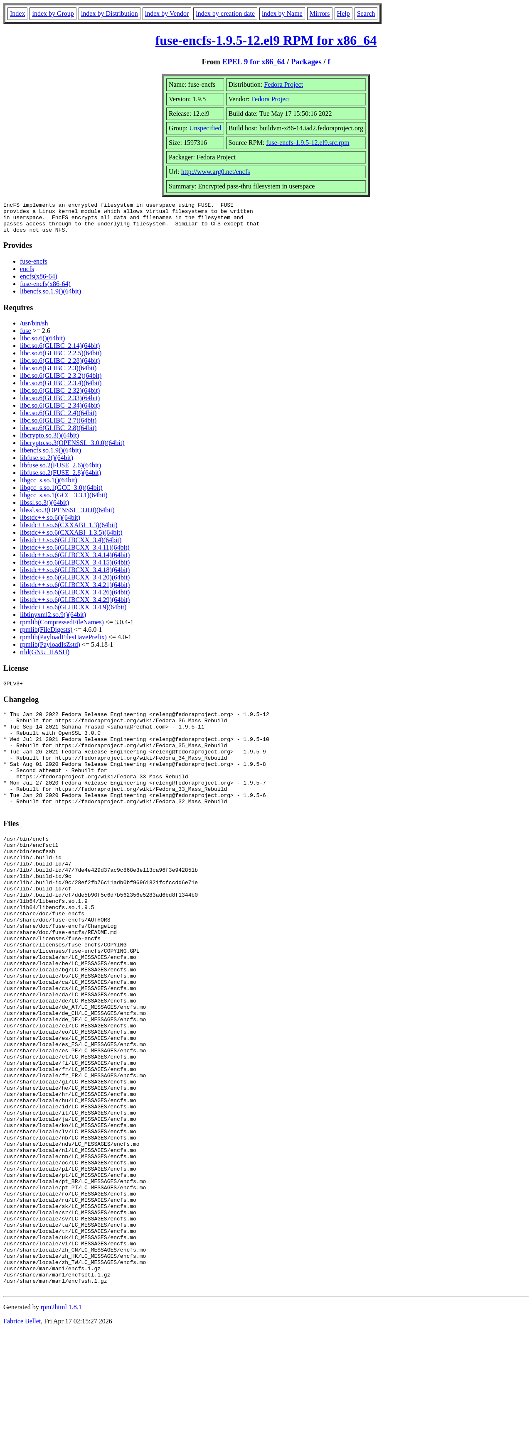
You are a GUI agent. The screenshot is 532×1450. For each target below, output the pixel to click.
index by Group (53, 13)
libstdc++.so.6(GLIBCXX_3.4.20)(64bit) (75, 583)
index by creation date (225, 13)
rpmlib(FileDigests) (46, 635)
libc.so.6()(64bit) (42, 344)
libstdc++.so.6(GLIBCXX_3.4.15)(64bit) (75, 568)
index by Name (282, 13)
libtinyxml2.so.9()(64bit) (53, 620)
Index (17, 13)
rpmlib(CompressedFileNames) (62, 628)
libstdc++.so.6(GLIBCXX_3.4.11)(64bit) (75, 553)
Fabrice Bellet (22, 1439)
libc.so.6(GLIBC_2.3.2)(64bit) (60, 381)
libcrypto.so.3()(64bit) (49, 441)
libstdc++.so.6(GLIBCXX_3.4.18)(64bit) (75, 576)
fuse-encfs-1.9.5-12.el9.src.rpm (307, 142)
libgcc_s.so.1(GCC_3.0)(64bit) (61, 493)
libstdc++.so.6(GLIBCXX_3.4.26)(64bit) (75, 598)
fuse (25, 336)
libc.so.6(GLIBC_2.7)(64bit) (58, 426)
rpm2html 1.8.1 (61, 1425)
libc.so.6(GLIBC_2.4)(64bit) (58, 419)
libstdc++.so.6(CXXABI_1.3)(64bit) (68, 531)
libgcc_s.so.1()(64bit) (48, 486)
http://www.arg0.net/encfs (215, 171)
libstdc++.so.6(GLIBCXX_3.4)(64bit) (70, 546)
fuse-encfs (33, 267)
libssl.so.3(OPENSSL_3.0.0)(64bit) (67, 516)
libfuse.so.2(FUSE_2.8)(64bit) (60, 478)
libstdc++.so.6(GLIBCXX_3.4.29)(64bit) (75, 605)
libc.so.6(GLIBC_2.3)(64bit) (58, 374)
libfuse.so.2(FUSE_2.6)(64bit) (60, 471)
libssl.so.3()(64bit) (44, 508)
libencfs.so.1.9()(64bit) (50, 297)
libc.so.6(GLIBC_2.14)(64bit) (60, 351)
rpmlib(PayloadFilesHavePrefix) (63, 643)
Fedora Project (283, 84)
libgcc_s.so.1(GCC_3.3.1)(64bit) (64, 501)
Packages (306, 61)
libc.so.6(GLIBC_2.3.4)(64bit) (60, 389)
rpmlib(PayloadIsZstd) (50, 650)
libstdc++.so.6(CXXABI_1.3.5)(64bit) (71, 538)
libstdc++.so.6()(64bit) (50, 523)
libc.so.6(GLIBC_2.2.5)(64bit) (60, 359)
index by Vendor (167, 13)
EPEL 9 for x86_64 (253, 61)
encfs (27, 275)
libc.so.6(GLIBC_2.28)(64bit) (60, 366)
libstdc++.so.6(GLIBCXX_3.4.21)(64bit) (75, 590)
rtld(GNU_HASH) (44, 658)
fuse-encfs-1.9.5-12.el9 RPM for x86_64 (266, 40)
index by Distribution (109, 13)
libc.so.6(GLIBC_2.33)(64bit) (60, 404)
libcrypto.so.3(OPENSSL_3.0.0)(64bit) (72, 448)
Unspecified (205, 128)
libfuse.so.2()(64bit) (46, 463)
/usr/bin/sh (34, 329)
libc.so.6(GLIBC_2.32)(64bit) (60, 396)
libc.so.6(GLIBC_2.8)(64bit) (58, 434)
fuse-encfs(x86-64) (45, 289)
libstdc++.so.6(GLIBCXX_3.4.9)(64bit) (73, 613)
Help (343, 13)
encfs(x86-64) (38, 282)
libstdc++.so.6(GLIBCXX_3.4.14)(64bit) (75, 561)
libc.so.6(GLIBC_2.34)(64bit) (60, 411)
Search (366, 13)
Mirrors (320, 13)
